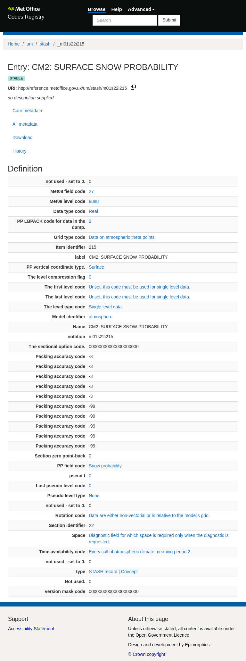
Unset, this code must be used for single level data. (139, 286)
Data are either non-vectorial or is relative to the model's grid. (149, 515)
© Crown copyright (146, 654)
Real (93, 211)
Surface (96, 267)
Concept (129, 571)
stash (45, 43)
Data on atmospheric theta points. (122, 237)
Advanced (141, 9)
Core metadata (27, 110)
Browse (97, 9)
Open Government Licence (162, 635)
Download (22, 137)
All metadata (24, 124)
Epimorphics (197, 644)
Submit (169, 19)
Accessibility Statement (31, 628)
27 (91, 191)
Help (116, 9)
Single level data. (106, 306)
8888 (94, 201)
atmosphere (100, 316)
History (19, 151)
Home (14, 43)
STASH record (103, 571)
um (30, 43)
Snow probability (105, 465)
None (94, 495)
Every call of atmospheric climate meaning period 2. (140, 551)
